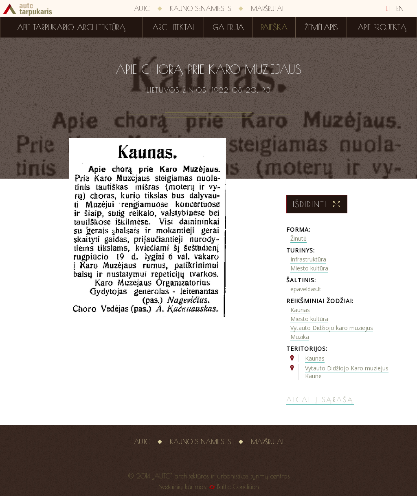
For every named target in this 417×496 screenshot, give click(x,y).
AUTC (142, 8)
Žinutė (298, 238)
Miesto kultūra (309, 268)
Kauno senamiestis (200, 8)
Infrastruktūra (308, 259)
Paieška (274, 27)
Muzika (299, 337)
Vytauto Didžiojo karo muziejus (331, 328)
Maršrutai (267, 8)
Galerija (228, 27)
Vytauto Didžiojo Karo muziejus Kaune (346, 372)
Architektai (173, 27)
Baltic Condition (238, 486)
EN (400, 8)
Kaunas (300, 310)
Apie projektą (382, 27)
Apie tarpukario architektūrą (71, 27)
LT (388, 8)
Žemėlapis (321, 27)
